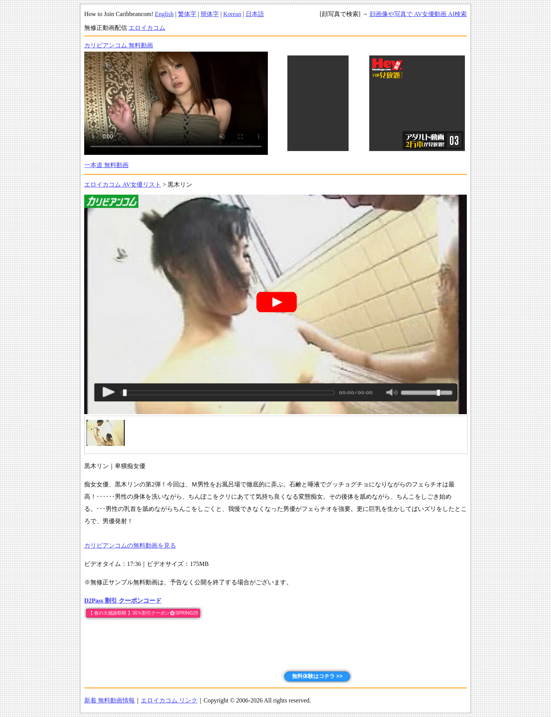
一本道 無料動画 (106, 165)
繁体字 (187, 14)
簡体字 (210, 14)
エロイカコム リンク (169, 700)
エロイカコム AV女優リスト (122, 184)
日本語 (255, 14)
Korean (232, 14)
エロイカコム (147, 27)
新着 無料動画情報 (109, 700)
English (164, 14)
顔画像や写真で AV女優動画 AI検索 (418, 14)
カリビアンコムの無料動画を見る (130, 545)
